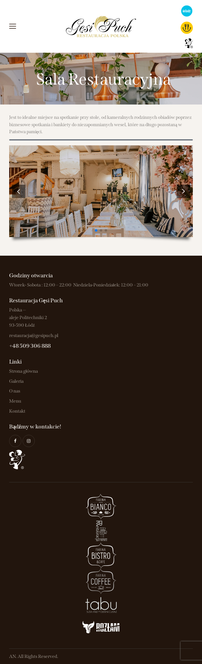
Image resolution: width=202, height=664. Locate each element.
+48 (14, 346)
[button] (183, 191)
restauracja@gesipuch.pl (33, 335)
